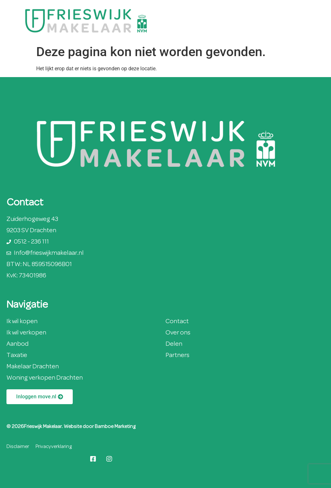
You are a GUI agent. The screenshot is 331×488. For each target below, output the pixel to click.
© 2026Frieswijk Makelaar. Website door (50, 426)
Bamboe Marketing (115, 426)
